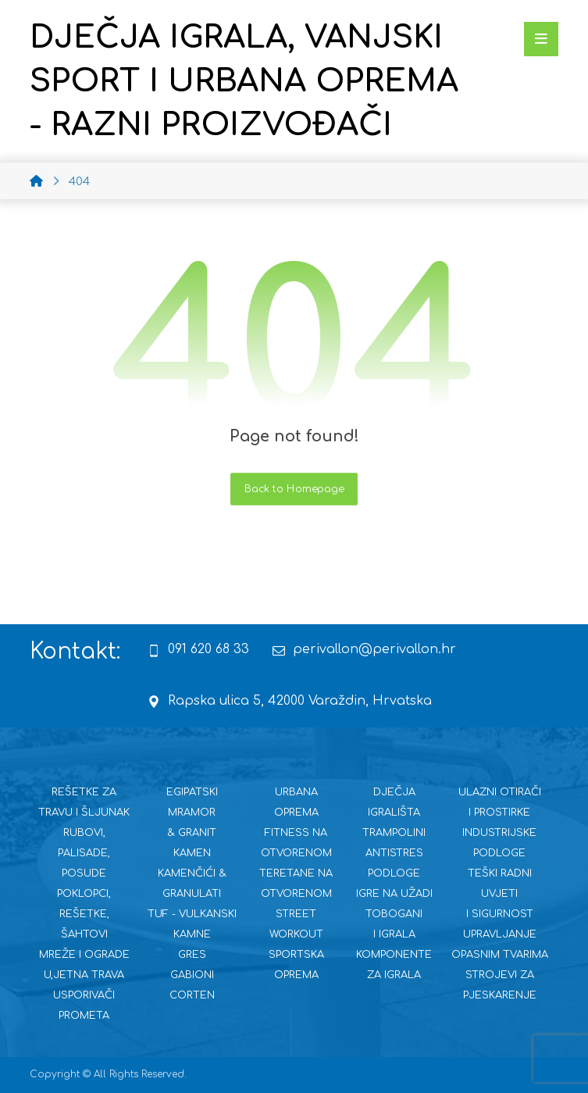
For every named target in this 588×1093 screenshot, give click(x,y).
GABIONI (192, 975)
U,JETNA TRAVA (84, 975)
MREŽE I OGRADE (84, 954)
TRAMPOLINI (394, 832)
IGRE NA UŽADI (394, 893)
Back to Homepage (294, 489)
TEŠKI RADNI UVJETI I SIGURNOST (499, 894)
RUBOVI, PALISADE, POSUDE (84, 853)
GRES (192, 954)
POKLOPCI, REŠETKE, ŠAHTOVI (84, 914)
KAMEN (192, 853)
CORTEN (192, 995)
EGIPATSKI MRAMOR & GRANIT (192, 812)
